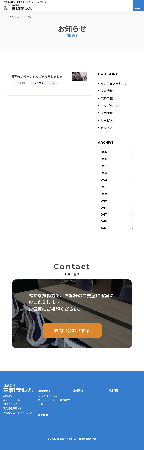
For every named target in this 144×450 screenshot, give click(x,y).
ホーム (10, 16)
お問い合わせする (72, 330)
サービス (107, 120)
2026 (104, 151)
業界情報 (107, 98)
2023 (104, 172)
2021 (104, 186)
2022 (104, 179)
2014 (104, 228)
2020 (104, 193)
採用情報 (107, 113)
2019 (104, 200)
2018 (104, 207)
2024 (104, 165)
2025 (104, 158)
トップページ (110, 105)
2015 (104, 221)
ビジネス (107, 127)
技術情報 (107, 90)
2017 (104, 214)
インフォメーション (114, 83)
